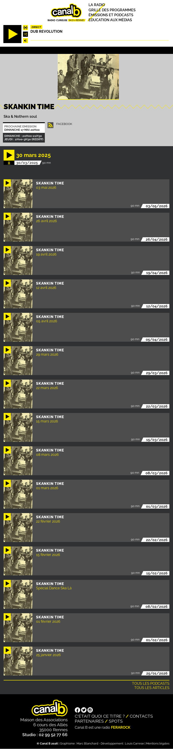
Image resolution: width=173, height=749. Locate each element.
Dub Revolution (46, 31)
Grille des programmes (112, 10)
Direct (36, 27)
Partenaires (89, 721)
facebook (64, 124)
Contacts (141, 716)
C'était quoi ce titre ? (100, 716)
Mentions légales (157, 743)
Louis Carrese (134, 743)
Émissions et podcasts (111, 15)
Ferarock (120, 727)
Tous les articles (151, 688)
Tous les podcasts (150, 683)
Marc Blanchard (87, 743)
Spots (116, 721)
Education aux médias (110, 20)
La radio (97, 5)
